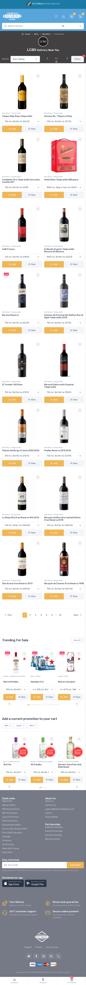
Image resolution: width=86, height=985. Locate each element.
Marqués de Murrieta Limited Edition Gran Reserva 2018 (62, 518)
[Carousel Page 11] (53, 704)
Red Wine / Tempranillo (11, 113)
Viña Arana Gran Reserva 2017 (17, 583)
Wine (36, 34)
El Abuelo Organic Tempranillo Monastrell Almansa (59, 250)
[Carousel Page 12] (56, 704)
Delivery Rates (8, 805)
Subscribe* (75, 865)
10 (60, 615)
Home (26, 34)
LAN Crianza (8, 249)
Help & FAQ (7, 801)
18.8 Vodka (63, 764)
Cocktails (6, 836)
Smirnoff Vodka (38, 682)
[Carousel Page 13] (58, 704)
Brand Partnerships (54, 827)
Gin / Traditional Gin (39, 762)
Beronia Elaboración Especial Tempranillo (59, 385)
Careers (48, 813)
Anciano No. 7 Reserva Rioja (58, 116)
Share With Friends (10, 848)
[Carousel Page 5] (39, 704)
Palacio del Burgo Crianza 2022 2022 (20, 450)
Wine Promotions (10, 821)
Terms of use (52, 947)
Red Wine (46, 34)
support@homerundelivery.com (59, 809)
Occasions (7, 840)
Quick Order (7, 852)
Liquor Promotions (10, 817)
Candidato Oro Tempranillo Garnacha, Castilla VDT (21, 181)
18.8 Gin (35, 764)
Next (78, 615)
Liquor (20, 725)
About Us (49, 801)
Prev (8, 615)
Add (12, 129)
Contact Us (50, 805)
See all (78, 640)
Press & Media (51, 817)
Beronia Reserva (10, 315)
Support (28, 947)
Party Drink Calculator (12, 832)
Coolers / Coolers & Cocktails (15, 762)
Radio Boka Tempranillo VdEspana (61, 180)
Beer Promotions (10, 813)
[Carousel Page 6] (41, 704)
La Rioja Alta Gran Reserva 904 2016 (20, 517)
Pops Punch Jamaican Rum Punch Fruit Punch (15, 765)
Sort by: (5, 59)
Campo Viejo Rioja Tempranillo (17, 116)
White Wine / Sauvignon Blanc (15, 676)
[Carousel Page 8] (46, 704)
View (32, 129)
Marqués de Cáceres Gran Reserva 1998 (64, 583)
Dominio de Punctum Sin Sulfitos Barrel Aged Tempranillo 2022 (63, 316)
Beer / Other (63, 676)
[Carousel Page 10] (51, 704)
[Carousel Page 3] (34, 704)
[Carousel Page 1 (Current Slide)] (28, 704)
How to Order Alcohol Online (14, 829)
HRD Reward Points (11, 809)
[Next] (66, 58)
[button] (13, 883)
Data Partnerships (53, 835)
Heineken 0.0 (64, 682)
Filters (79, 58)
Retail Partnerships (54, 831)
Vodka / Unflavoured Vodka (42, 676)
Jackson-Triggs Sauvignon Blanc (11, 683)
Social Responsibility (11, 825)
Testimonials (8, 844)
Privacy (39, 947)
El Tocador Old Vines (12, 384)
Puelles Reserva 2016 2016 (57, 450)
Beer (8, 725)
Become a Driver (52, 839)
